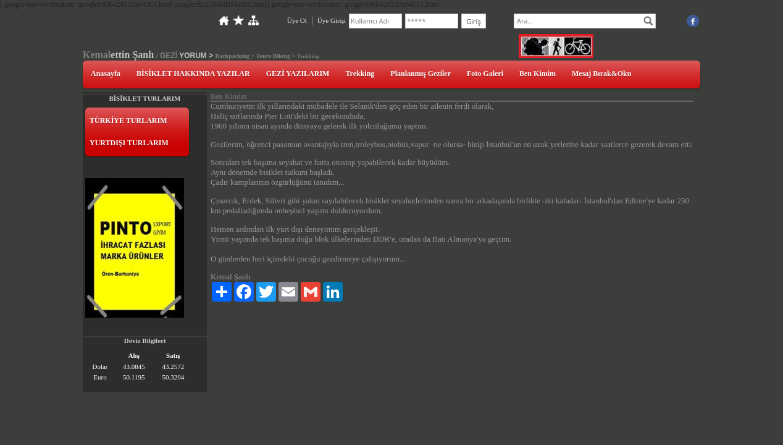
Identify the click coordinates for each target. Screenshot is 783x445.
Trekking (359, 73)
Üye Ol (297, 20)
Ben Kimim (537, 73)
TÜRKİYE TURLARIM (128, 120)
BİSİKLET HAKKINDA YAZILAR (193, 73)
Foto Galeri (485, 73)
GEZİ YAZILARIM (298, 73)
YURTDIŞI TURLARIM (129, 142)
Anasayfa (105, 73)
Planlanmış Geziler (420, 73)
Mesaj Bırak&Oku (601, 73)
